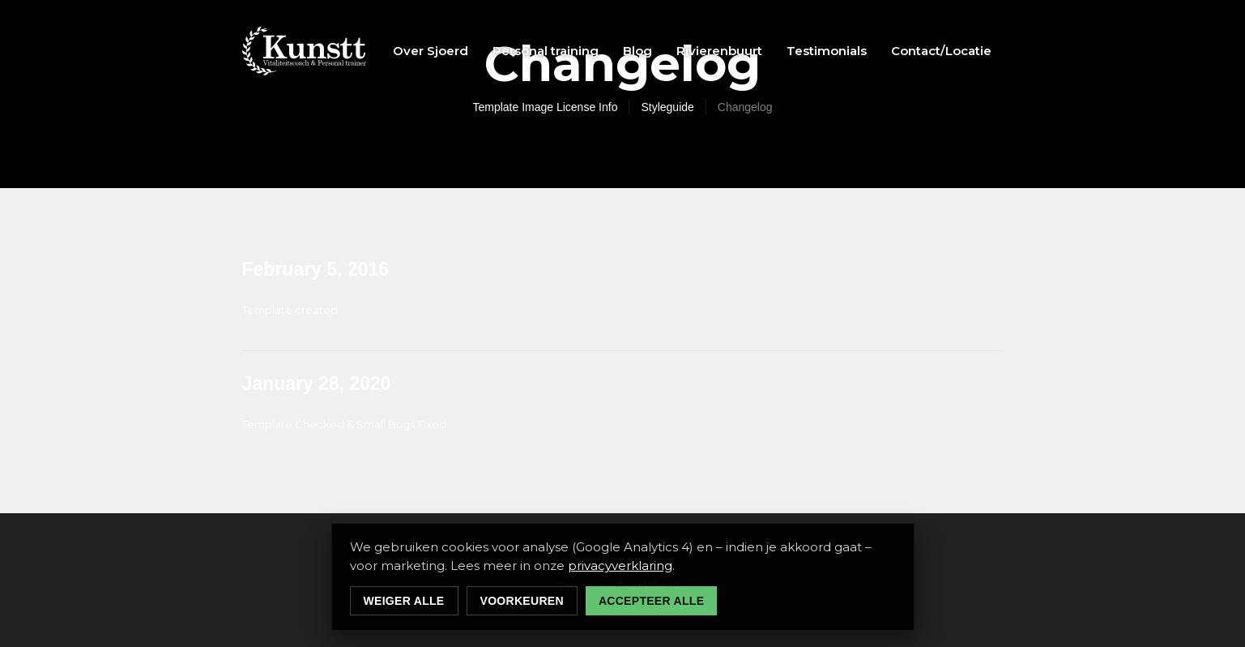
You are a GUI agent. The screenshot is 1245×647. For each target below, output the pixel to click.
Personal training (545, 50)
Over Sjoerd (430, 50)
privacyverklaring (620, 565)
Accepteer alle (651, 600)
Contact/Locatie (941, 50)
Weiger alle (404, 600)
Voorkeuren (522, 600)
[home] (304, 51)
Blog (637, 50)
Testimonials (827, 50)
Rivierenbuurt (719, 50)
